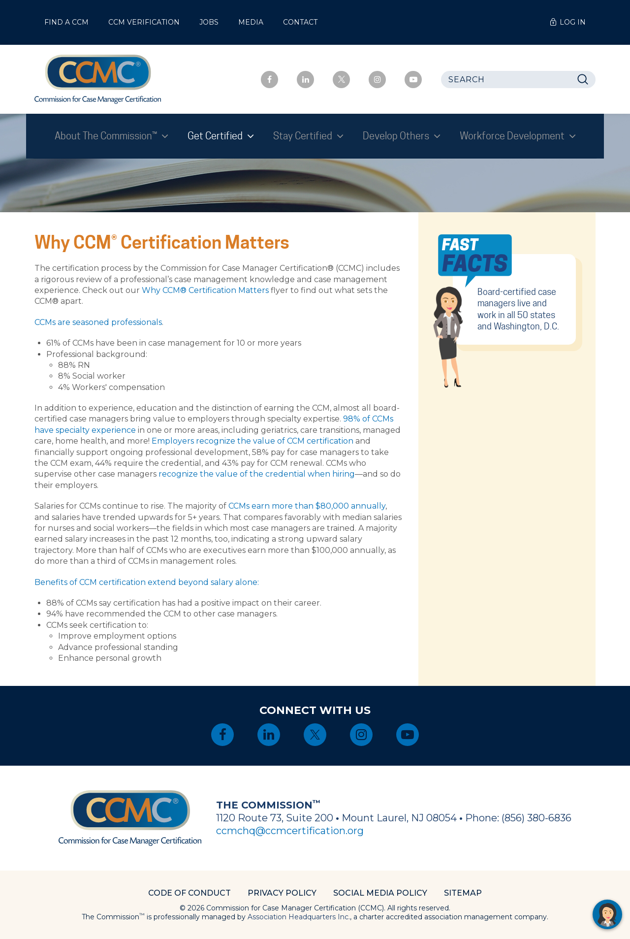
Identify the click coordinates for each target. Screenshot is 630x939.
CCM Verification (144, 22)
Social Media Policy (380, 893)
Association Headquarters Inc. (299, 916)
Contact (300, 22)
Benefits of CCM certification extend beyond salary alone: (146, 582)
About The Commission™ (107, 136)
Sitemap (463, 893)
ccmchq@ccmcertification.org (290, 831)
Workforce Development (513, 136)
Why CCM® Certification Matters (205, 290)
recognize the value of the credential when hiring (256, 474)
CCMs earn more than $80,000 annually (306, 506)
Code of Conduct (189, 893)
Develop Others (397, 136)
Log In (573, 22)
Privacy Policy (282, 893)
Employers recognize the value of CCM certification (252, 441)
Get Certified (216, 136)
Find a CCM (66, 22)
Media (250, 22)
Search (586, 79)
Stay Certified (303, 136)
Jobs (209, 22)
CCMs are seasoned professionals (98, 322)
